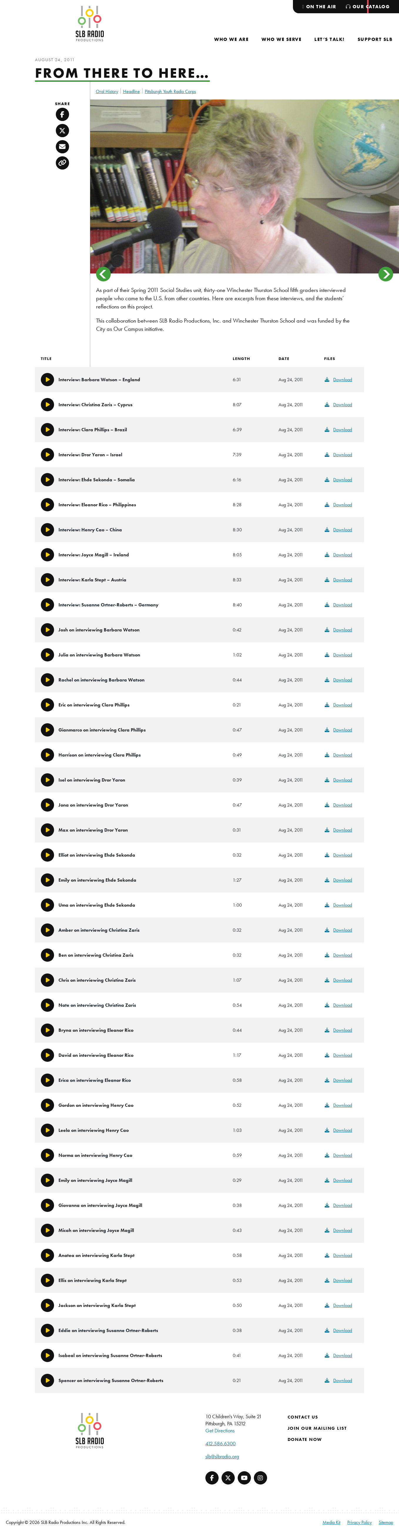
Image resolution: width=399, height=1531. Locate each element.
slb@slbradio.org (222, 1456)
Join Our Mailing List (317, 1428)
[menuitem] (231, 39)
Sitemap (386, 1522)
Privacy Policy (359, 1522)
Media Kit (331, 1522)
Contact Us (303, 1417)
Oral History (107, 91)
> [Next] (385, 274)
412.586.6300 (220, 1443)
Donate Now (305, 1439)
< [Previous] (103, 274)
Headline (131, 91)
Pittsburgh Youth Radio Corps (170, 91)
